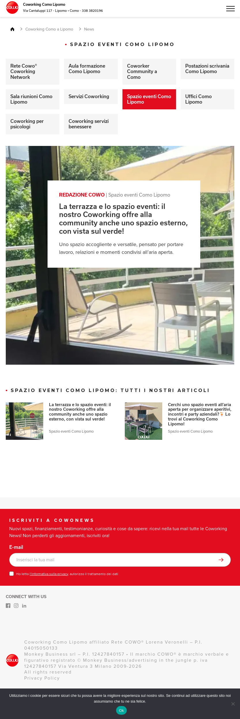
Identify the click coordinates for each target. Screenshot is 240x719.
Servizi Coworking (89, 96)
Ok (121, 710)
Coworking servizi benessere (89, 124)
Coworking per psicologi (27, 124)
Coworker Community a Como (142, 71)
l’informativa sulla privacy (49, 574)
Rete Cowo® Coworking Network (23, 71)
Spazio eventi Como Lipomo (149, 99)
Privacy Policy (42, 678)
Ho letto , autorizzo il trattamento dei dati (67, 574)
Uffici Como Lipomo (198, 99)
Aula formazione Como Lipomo (87, 68)
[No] (233, 704)
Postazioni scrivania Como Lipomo (207, 68)
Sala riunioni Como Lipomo (31, 99)
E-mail (16, 547)
